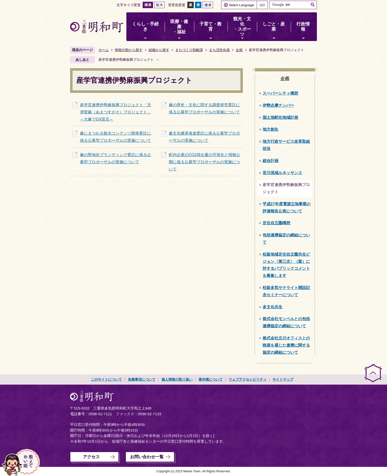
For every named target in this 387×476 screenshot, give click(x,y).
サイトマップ (282, 379)
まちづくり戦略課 (189, 50)
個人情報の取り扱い (177, 379)
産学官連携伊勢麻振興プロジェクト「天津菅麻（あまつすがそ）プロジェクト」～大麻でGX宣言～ (115, 112)
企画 (239, 50)
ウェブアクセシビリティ (248, 379)
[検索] (290, 4)
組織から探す (159, 50)
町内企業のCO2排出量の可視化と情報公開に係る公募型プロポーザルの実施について (204, 162)
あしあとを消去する (157, 59)
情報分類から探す (128, 50)
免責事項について (141, 379)
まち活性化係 (219, 50)
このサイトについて (106, 379)
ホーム (103, 50)
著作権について (210, 379)
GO (262, 5)
